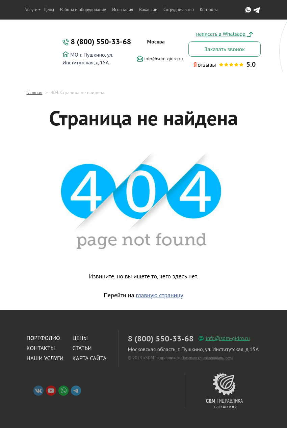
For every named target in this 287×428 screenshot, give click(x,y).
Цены (49, 9)
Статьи (82, 348)
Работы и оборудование (83, 9)
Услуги (31, 9)
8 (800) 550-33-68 (96, 41)
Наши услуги (45, 358)
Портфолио (43, 338)
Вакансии (148, 9)
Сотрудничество (178, 9)
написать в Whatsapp (224, 33)
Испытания (122, 9)
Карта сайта (90, 358)
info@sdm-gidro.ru (160, 59)
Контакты (209, 9)
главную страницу (159, 295)
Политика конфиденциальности (207, 358)
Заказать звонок (224, 49)
